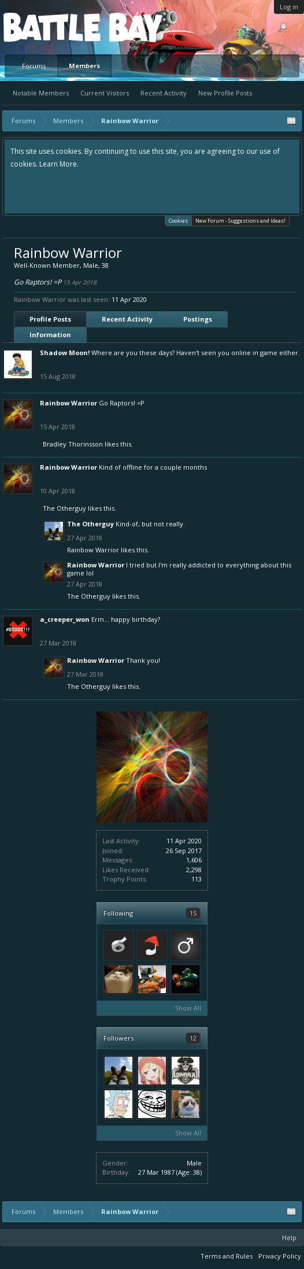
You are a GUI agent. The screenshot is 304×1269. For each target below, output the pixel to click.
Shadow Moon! (65, 352)
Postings (197, 319)
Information (50, 334)
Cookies (178, 220)
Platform (46, 27)
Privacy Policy (279, 1256)
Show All (188, 1008)
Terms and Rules (227, 1256)
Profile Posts (50, 319)
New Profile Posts (225, 92)
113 (196, 879)
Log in (289, 6)
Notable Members (41, 92)
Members (84, 65)
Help (289, 1237)
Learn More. (59, 164)
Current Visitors (104, 92)
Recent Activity (163, 92)
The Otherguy (64, 508)
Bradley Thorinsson (73, 444)
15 (193, 913)
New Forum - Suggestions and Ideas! (240, 220)
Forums (34, 65)
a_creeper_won (65, 619)
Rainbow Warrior (68, 403)
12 (193, 1038)
